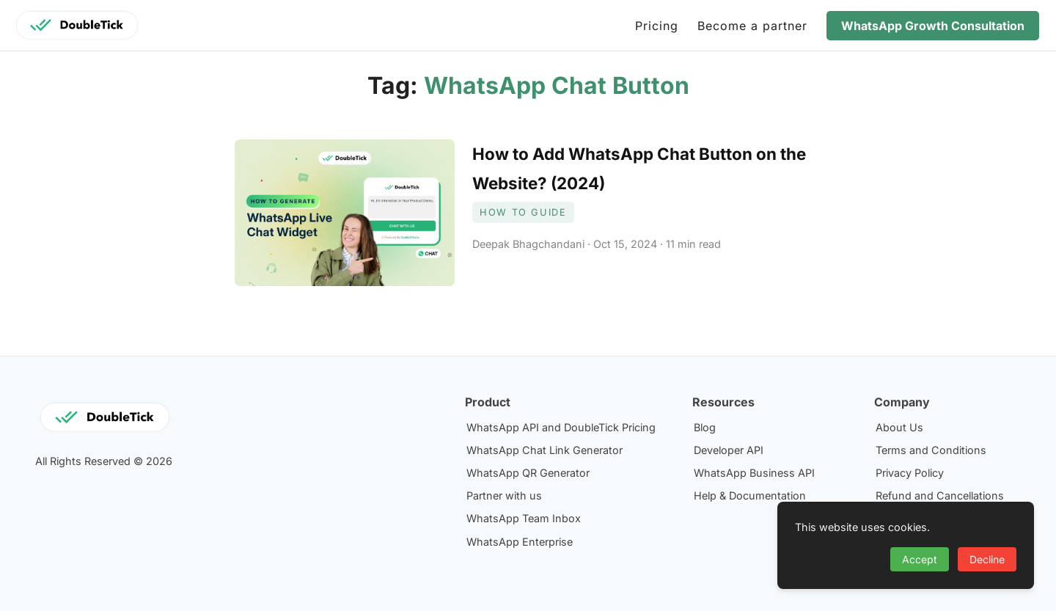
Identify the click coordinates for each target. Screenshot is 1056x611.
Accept (919, 559)
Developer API (728, 450)
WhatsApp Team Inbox (523, 518)
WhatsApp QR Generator (528, 473)
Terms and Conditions (931, 450)
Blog (705, 427)
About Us (899, 427)
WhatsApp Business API (754, 473)
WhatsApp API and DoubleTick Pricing (561, 427)
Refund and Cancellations (940, 495)
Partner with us (504, 495)
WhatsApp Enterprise (519, 541)
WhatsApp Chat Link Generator (544, 450)
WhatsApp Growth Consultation (932, 25)
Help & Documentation (750, 495)
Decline (987, 559)
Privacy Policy (910, 473)
